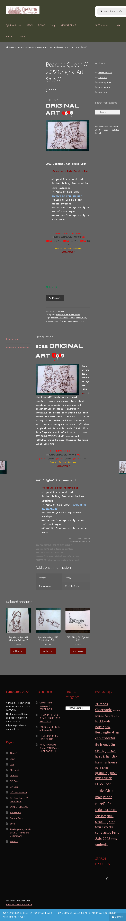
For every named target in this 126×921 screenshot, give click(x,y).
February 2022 (104, 82)
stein (82, 321)
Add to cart (55, 297)
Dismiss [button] (119, 916)
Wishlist (14, 841)
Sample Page (16, 818)
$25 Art (57, 241)
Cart (12, 764)
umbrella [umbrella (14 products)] (101, 844)
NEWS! (29, 25)
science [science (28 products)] (111, 809)
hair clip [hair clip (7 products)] (100, 756)
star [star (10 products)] (112, 822)
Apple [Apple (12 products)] (109, 715)
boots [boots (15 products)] (106, 721)
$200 (66, 248)
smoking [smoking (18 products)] (102, 821)
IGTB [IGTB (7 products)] (98, 768)
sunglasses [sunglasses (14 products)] (103, 832)
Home (12, 47)
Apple (72, 317)
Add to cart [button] (18, 651)
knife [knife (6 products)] (105, 768)
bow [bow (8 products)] (107, 727)
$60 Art (83, 241)
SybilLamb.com (13, 25)
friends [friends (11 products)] (105, 744)
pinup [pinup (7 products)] (99, 803)
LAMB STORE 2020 (19, 806)
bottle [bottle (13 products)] (99, 727)
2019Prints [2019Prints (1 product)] (99, 716)
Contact (23, 36)
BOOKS (41, 25)
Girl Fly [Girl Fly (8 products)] (99, 751)
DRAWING (30, 47)
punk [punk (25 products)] (107, 803)
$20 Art (49, 241)
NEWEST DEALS (68, 25)
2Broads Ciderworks (60, 317)
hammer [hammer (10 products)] (101, 762)
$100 (57, 248)
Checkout (14, 770)
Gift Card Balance (18, 792)
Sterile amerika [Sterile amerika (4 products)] (104, 827)
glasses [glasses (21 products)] (110, 750)
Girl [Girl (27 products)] (113, 744)
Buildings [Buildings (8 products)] (113, 732)
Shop (52, 25)
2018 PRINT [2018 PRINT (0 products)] (116, 710)
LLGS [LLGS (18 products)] (99, 784)
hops (70, 321)
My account (15, 812)
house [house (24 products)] (112, 762)
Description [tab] (12, 339)
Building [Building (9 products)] (101, 732)
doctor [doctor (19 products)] (110, 738)
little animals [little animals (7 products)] (103, 778)
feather (63, 321)
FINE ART (20, 47)
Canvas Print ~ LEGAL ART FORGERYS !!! (46, 706)
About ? (10, 36)
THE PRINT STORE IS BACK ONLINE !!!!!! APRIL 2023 (49, 718)
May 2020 (102, 92)
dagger (55, 321)
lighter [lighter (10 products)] (112, 773)
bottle (78, 317)
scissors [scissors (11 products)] (100, 816)
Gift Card (14, 781)
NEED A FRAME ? (68, 252)
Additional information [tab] (17, 347)
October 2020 (104, 87)
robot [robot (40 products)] (100, 809)
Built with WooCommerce (19, 904)
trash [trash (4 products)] (114, 839)
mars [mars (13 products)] (98, 797)
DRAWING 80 (74, 314)
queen (76, 321)
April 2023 (102, 77)
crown (48, 321)
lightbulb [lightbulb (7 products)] (101, 773)
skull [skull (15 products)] (110, 816)
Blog (12, 758)
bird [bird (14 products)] (116, 715)
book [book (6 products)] (98, 721)
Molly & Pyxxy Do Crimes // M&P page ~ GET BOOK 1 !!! (49, 748)
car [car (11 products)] (97, 738)
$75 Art (83, 458)
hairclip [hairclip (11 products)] (111, 756)
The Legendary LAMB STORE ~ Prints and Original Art (20, 832)
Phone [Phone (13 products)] (107, 797)
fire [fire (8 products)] (97, 745)
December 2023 (105, 72)
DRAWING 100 (42, 47)
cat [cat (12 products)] (102, 738)
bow (84, 317)
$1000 (75, 248)
